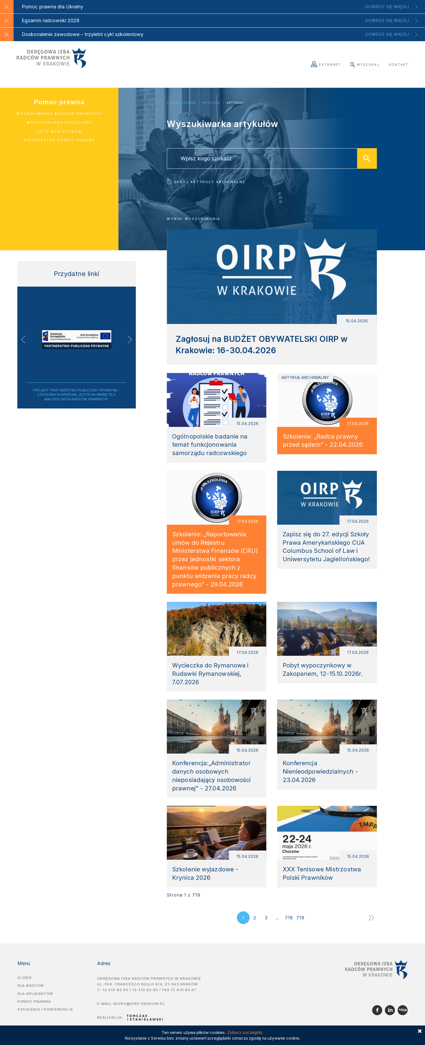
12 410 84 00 (115, 999)
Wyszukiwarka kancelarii (59, 123)
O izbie (24, 987)
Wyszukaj (364, 65)
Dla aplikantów (35, 1002)
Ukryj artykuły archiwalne (210, 182)
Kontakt (399, 65)
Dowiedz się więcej (387, 6)
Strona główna (181, 102)
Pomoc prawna (59, 102)
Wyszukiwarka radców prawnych (59, 114)
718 (289, 927)
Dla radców (30, 994)
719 (300, 927)
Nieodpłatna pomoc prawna (59, 140)
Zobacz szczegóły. (245, 1032)
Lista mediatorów (59, 131)
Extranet (326, 65)
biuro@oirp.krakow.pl (139, 1012)
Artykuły (235, 102)
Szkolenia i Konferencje (45, 1018)
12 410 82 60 (145, 999)
